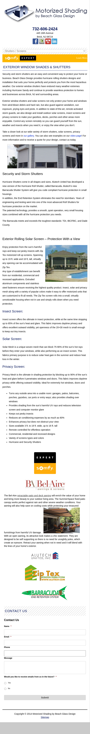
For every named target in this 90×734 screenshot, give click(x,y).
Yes (9, 683)
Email (7, 637)
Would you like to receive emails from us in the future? (30, 677)
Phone (7, 647)
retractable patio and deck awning (34, 495)
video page (75, 135)
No (9, 688)
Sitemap (45, 717)
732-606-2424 (45, 29)
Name (7, 626)
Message (8, 658)
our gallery (29, 135)
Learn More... (82, 58)
